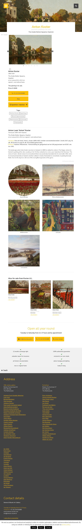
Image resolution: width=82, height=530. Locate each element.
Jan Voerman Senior (48, 430)
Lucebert (6, 476)
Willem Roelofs (8, 426)
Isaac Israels (46, 411)
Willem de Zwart (47, 439)
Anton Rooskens (8, 485)
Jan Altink (6, 449)
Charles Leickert (8, 422)
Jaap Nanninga (8, 479)
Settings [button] (34, 527)
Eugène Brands (8, 458)
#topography (18, 122)
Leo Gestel (45, 403)
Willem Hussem (8, 472)
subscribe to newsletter (11, 518)
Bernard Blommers (9, 399)
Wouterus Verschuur (10, 436)
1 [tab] (23, 66)
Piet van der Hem (47, 407)
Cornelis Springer (9, 432)
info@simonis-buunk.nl (10, 513)
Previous (8, 51)
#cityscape (23, 119)
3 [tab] (29, 66)
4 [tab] (32, 66)
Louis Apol (7, 397)
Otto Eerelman (8, 401)
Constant (6, 462)
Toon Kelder (45, 413)
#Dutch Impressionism (18, 116)
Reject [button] (41, 527)
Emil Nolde (7, 481)
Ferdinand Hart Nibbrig (48, 405)
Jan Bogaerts (7, 456)
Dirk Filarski (45, 401)
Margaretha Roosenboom (11, 428)
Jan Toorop (45, 432)
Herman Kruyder (47, 415)
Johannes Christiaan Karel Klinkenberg (15, 415)
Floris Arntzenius (47, 395)
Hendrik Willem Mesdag (10, 420)
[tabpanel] (30, 49)
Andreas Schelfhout (9, 430)
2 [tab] (26, 66)
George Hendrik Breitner (49, 397)
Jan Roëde (7, 483)
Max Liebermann (47, 416)
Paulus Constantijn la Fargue (12, 413)
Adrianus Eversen (9, 403)
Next (52, 51)
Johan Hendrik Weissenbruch (12, 437)
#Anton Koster (14, 113)
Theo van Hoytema (47, 409)
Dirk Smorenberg (47, 428)
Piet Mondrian (46, 422)
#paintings (23, 113)
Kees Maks (45, 418)
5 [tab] (34, 66)
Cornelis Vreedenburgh (49, 434)
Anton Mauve (7, 418)
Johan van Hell (8, 468)
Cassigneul (7, 460)
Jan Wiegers (7, 487)
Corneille (6, 464)
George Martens (47, 420)
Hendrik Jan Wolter (47, 437)
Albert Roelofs (8, 424)
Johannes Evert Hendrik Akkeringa (13, 395)
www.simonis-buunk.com (11, 511)
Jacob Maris (7, 416)
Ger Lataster (7, 474)
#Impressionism (14, 119)
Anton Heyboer (8, 470)
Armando (6, 453)
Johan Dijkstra (8, 466)
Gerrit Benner (7, 455)
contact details (58, 339)
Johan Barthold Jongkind (11, 407)
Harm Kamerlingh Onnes (49, 424)
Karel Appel (7, 451)
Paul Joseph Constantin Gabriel (13, 405)
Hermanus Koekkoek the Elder (12, 411)
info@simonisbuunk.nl (25, 339)
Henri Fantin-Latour (48, 399)
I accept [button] (48, 527)
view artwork (11, 299)
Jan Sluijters (45, 426)
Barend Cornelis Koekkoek (11, 409)
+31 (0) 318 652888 (18, 93)
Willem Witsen (46, 436)
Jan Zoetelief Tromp (9, 434)
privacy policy (66, 525)
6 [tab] (37, 66)
